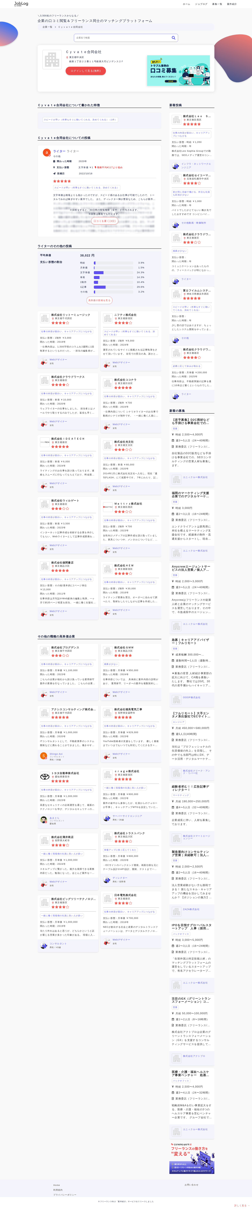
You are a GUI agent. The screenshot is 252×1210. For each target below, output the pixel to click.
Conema (21, 4)
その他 (84, 291)
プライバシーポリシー (64, 1195)
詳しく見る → (242, 1205)
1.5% (141, 267)
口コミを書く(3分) (105, 221)
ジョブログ (201, 4)
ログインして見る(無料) (86, 70)
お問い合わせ (191, 1185)
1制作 (83, 282)
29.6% (140, 287)
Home (56, 1185)
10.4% (140, 282)
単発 (82, 277)
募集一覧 (217, 4)
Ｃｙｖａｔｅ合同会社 (70, 27)
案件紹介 (232, 4)
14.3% (140, 277)
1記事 (83, 287)
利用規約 (58, 1190)
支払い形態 (63, 167)
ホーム (186, 4)
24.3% (140, 272)
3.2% (141, 291)
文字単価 (85, 272)
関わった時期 (64, 161)
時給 (82, 262)
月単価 (84, 267)
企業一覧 (48, 27)
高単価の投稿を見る (99, 300)
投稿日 (61, 173)
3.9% (141, 262)
